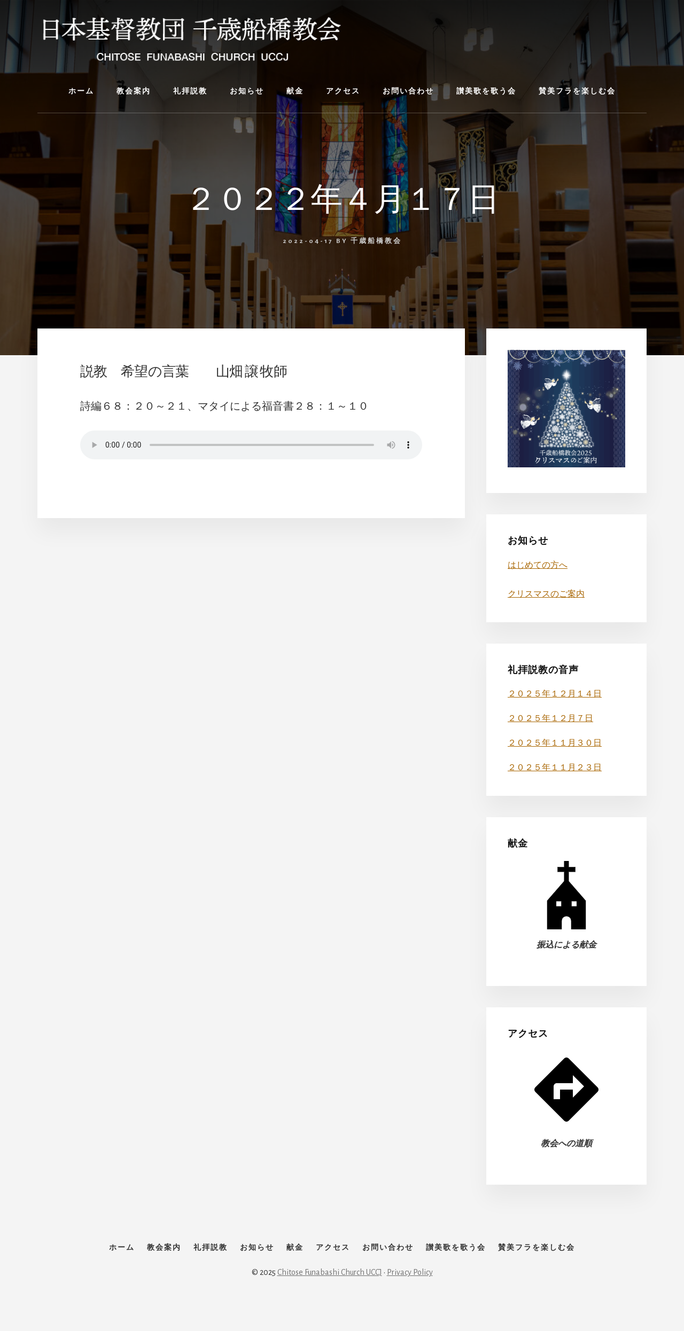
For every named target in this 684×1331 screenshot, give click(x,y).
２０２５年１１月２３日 (555, 767)
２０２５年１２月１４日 (555, 694)
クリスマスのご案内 (546, 594)
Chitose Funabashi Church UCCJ (329, 1294)
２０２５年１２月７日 (550, 718)
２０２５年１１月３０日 (555, 743)
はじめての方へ (538, 565)
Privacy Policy (410, 1294)
